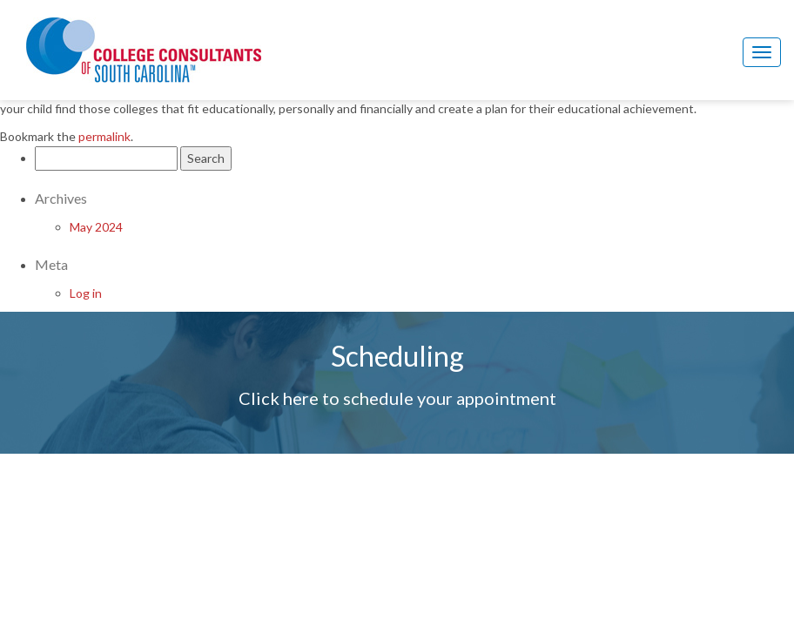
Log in (86, 293)
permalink (104, 136)
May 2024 (96, 226)
